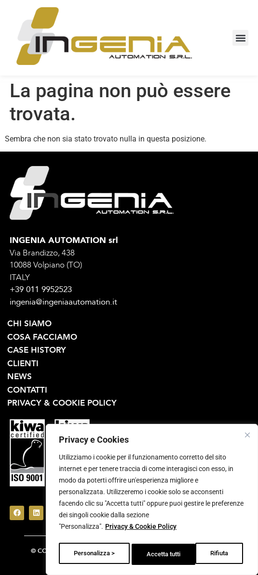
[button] (240, 38)
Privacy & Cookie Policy (141, 530)
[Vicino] (248, 436)
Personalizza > (93, 554)
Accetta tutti (213, 554)
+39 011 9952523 (41, 289)
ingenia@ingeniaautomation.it (63, 302)
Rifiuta (155, 554)
